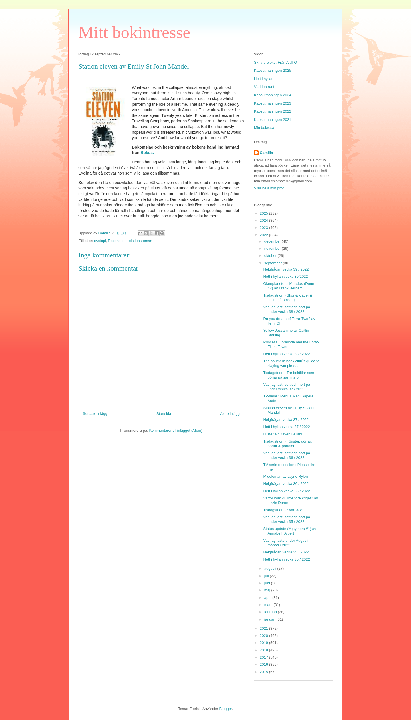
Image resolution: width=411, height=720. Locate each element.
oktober (271, 255)
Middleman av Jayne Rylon (285, 476)
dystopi (100, 241)
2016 (264, 664)
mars (269, 605)
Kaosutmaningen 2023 (272, 103)
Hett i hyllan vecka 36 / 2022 (286, 491)
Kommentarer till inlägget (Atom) (175, 430)
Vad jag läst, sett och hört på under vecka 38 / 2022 (286, 309)
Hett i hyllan (263, 79)
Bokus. (147, 152)
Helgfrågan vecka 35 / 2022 (286, 552)
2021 (264, 628)
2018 (264, 650)
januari (270, 619)
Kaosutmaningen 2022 (272, 111)
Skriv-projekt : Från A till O (275, 62)
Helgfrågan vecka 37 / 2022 (286, 419)
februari (271, 612)
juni (267, 583)
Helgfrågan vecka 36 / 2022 (286, 483)
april (268, 597)
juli (267, 576)
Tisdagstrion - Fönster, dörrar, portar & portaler (287, 443)
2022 (264, 235)
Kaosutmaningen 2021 (272, 119)
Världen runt (264, 87)
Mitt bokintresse (134, 32)
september (273, 263)
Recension (116, 241)
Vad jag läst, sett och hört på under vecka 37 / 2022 (286, 386)
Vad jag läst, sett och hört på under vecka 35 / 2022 (286, 519)
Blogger (225, 709)
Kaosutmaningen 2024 (272, 95)
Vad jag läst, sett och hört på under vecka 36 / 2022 (286, 455)
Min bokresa (264, 127)
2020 (264, 635)
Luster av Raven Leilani (282, 434)
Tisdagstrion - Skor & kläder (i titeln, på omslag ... (287, 297)
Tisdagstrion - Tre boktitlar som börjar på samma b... (288, 375)
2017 (264, 657)
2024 (264, 220)
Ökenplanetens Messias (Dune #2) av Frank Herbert (288, 285)
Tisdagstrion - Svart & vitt (284, 510)
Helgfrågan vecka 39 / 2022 (286, 269)
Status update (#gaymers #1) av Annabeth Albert (289, 531)
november (273, 248)
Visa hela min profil (269, 188)
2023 (264, 227)
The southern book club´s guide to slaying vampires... (291, 363)
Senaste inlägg (95, 413)
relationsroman (140, 241)
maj (267, 590)
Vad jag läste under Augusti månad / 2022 (285, 542)
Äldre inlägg (230, 413)
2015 (264, 672)
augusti (270, 568)
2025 (264, 213)
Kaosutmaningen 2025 (272, 70)
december (273, 241)
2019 (264, 643)
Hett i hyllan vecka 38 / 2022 (286, 354)
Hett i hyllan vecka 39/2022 (285, 276)
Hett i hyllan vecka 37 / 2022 (286, 427)
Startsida (163, 413)
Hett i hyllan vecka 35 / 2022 (286, 559)
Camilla (266, 153)
